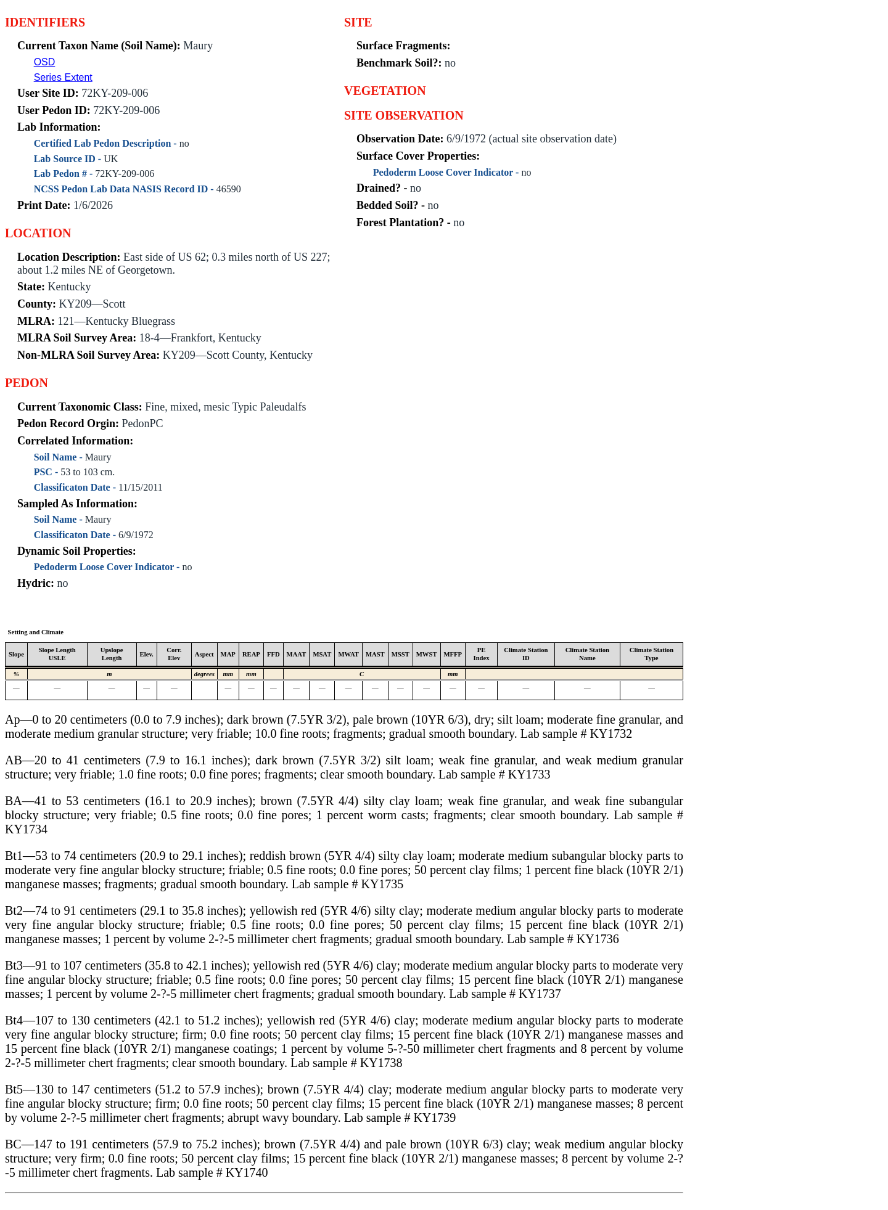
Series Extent (63, 77)
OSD (45, 62)
